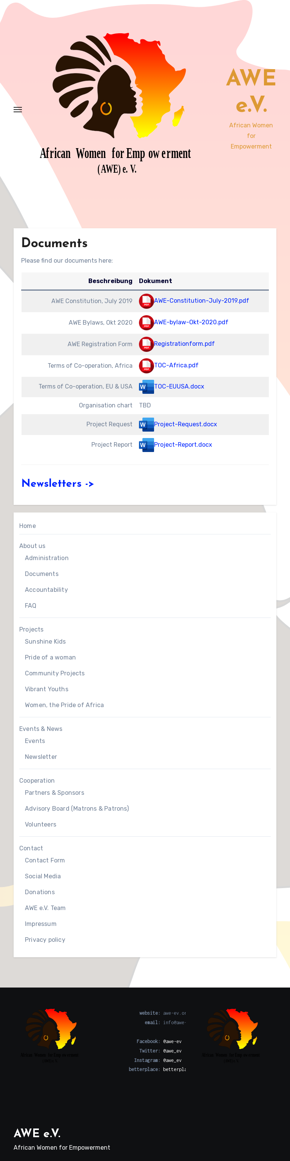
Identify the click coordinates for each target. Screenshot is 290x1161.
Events (35, 731)
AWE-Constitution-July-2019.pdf (201, 290)
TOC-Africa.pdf (176, 355)
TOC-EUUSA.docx (179, 376)
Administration (47, 548)
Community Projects (55, 663)
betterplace (177, 1059)
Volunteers (40, 814)
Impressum (41, 914)
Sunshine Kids (45, 631)
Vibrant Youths (46, 679)
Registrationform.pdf (184, 333)
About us (32, 536)
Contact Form (45, 850)
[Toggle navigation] (18, 104)
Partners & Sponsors (54, 782)
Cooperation (37, 770)
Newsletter (41, 747)
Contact (31, 838)
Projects (31, 619)
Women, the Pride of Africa (64, 695)
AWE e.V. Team (45, 898)
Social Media (43, 866)
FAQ (31, 595)
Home (27, 516)
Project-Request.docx (185, 414)
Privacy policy (45, 929)
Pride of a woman (50, 647)
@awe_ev (172, 1040)
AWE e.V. (37, 1124)
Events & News (41, 719)
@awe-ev (172, 1031)
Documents (42, 564)
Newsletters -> (57, 474)
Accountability (46, 580)
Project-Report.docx (183, 434)
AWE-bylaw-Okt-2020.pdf (191, 312)
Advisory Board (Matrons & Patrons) (77, 798)
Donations (40, 882)
